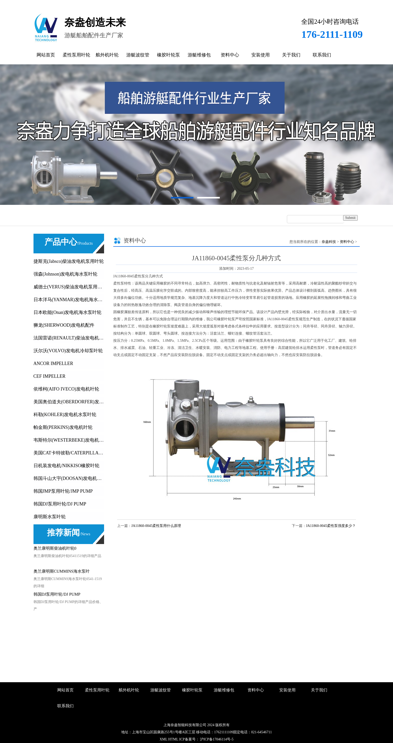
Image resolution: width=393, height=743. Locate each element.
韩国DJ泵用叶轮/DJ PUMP (59, 503)
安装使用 (260, 54)
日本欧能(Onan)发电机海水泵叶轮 (67, 312)
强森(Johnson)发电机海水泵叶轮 (65, 274)
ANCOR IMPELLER (53, 363)
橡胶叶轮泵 (168, 54)
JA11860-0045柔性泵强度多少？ (331, 526)
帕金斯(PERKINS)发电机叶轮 (63, 427)
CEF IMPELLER (49, 376)
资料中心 (230, 54)
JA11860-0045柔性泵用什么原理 (156, 526)
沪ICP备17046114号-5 (216, 739)
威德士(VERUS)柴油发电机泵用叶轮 (68, 286)
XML (163, 739)
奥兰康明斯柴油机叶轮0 (54, 548)
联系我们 (322, 54)
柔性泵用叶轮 (76, 54)
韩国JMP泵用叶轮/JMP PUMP (63, 491)
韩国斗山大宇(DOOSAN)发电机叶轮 (68, 478)
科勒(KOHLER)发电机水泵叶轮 (65, 414)
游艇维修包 (199, 54)
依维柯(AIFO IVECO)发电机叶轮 (66, 389)
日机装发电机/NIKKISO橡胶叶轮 (66, 465)
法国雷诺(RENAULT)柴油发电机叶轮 (68, 337)
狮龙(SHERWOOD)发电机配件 (64, 325)
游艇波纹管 (137, 54)
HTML (173, 739)
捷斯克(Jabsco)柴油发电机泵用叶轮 (68, 261)
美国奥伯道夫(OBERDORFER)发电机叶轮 (68, 401)
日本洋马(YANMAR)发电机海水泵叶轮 (68, 299)
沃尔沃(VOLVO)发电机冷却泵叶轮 (68, 350)
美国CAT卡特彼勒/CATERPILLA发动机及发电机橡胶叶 (68, 452)
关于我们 (291, 54)
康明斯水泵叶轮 (49, 516)
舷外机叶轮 (107, 54)
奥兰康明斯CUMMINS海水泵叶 (61, 571)
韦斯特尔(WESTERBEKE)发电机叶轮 (68, 440)
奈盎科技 (329, 242)
